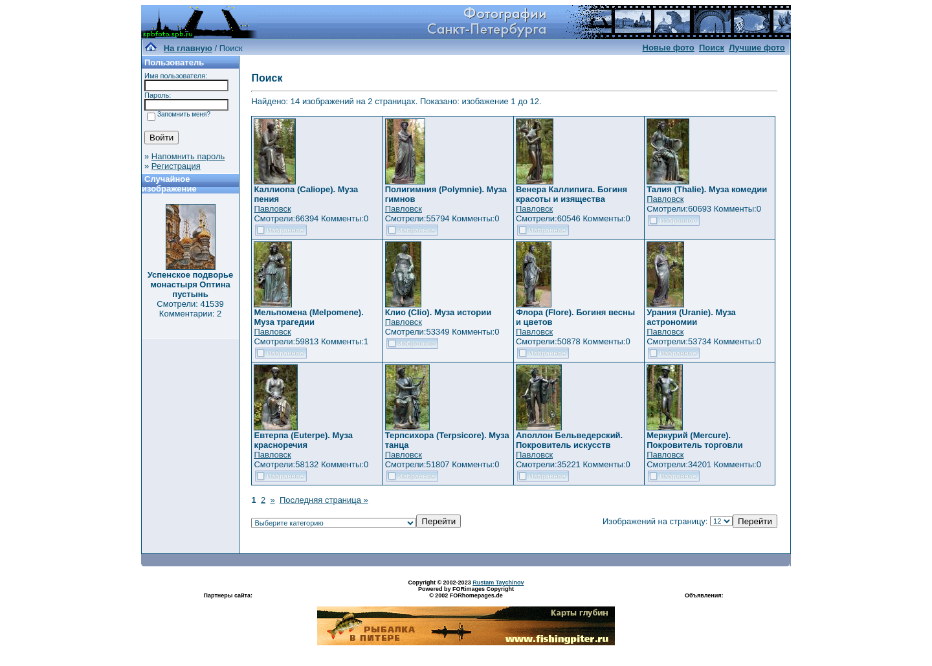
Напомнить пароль (188, 156)
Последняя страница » (324, 500)
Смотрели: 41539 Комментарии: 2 (190, 308)
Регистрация (176, 166)
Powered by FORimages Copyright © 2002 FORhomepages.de (466, 592)
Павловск (272, 209)
